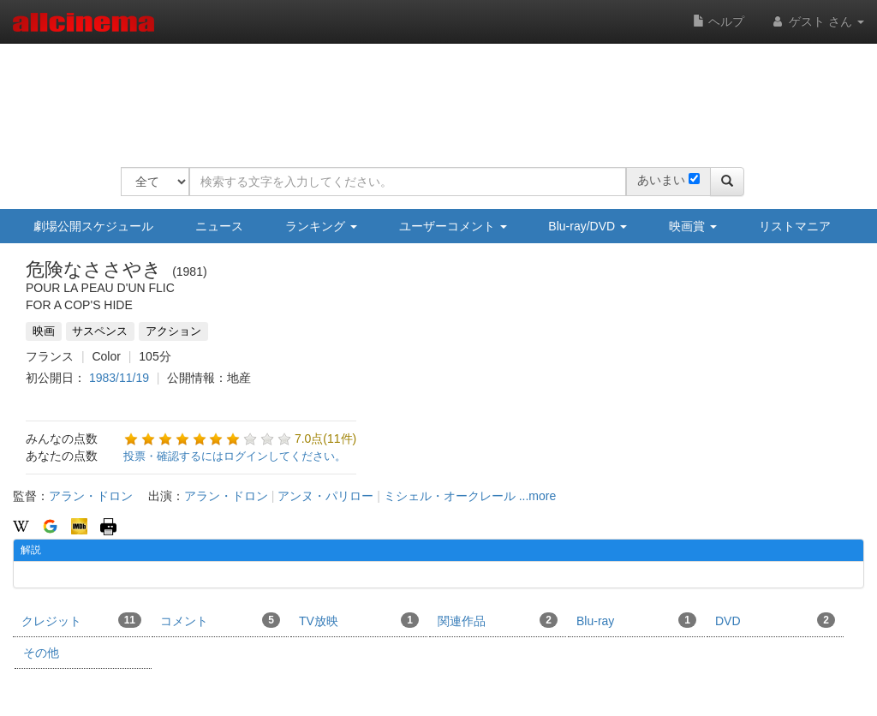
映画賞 (693, 226)
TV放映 (359, 620)
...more (538, 496)
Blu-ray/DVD (587, 226)
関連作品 (498, 620)
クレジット (81, 620)
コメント (220, 620)
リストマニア (795, 226)
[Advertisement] (432, 94)
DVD (775, 620)
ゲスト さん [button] (817, 21)
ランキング (321, 226)
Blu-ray (636, 620)
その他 (41, 652)
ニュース (219, 226)
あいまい (661, 180)
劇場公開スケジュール (93, 226)
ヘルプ (718, 21)
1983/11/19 (119, 378)
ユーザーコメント (453, 226)
